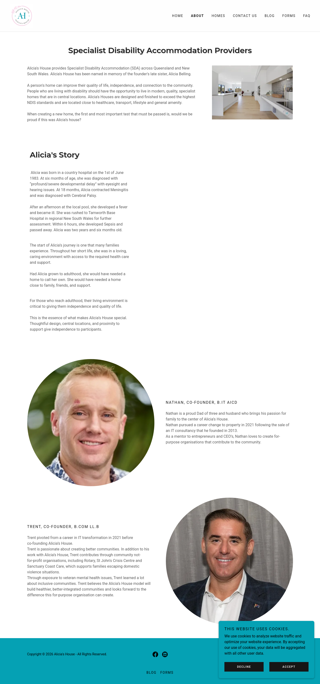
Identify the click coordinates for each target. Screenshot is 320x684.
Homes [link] (218, 16)
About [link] (197, 16)
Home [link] (177, 16)
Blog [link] (270, 16)
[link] (21, 15)
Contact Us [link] (245, 16)
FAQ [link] (306, 16)
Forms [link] (288, 16)
